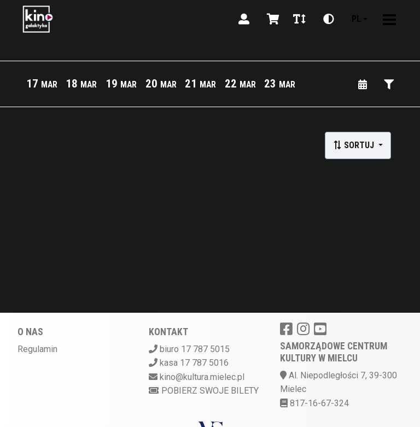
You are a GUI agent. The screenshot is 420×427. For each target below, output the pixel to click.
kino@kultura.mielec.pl (202, 377)
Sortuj (354, 145)
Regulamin (37, 349)
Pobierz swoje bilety (204, 390)
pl (356, 19)
